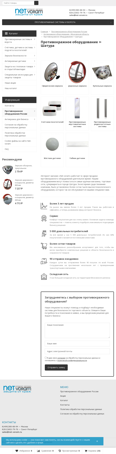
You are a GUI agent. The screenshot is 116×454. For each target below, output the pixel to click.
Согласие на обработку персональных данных (16, 126)
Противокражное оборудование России (16, 112)
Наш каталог (11, 88)
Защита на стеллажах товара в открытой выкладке (19, 68)
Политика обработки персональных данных (15, 134)
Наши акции (10, 83)
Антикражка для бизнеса (16, 119)
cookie (24, 439)
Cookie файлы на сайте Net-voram (18, 142)
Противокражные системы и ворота (55, 22)
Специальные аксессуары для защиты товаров (19, 76)
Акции (63, 396)
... (111, 22)
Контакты (9, 105)
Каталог (11, 33)
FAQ (7, 149)
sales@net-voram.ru (78, 15)
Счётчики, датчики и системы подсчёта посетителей (19, 49)
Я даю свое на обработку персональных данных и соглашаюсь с (72, 359)
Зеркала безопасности (15, 55)
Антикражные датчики (15, 61)
